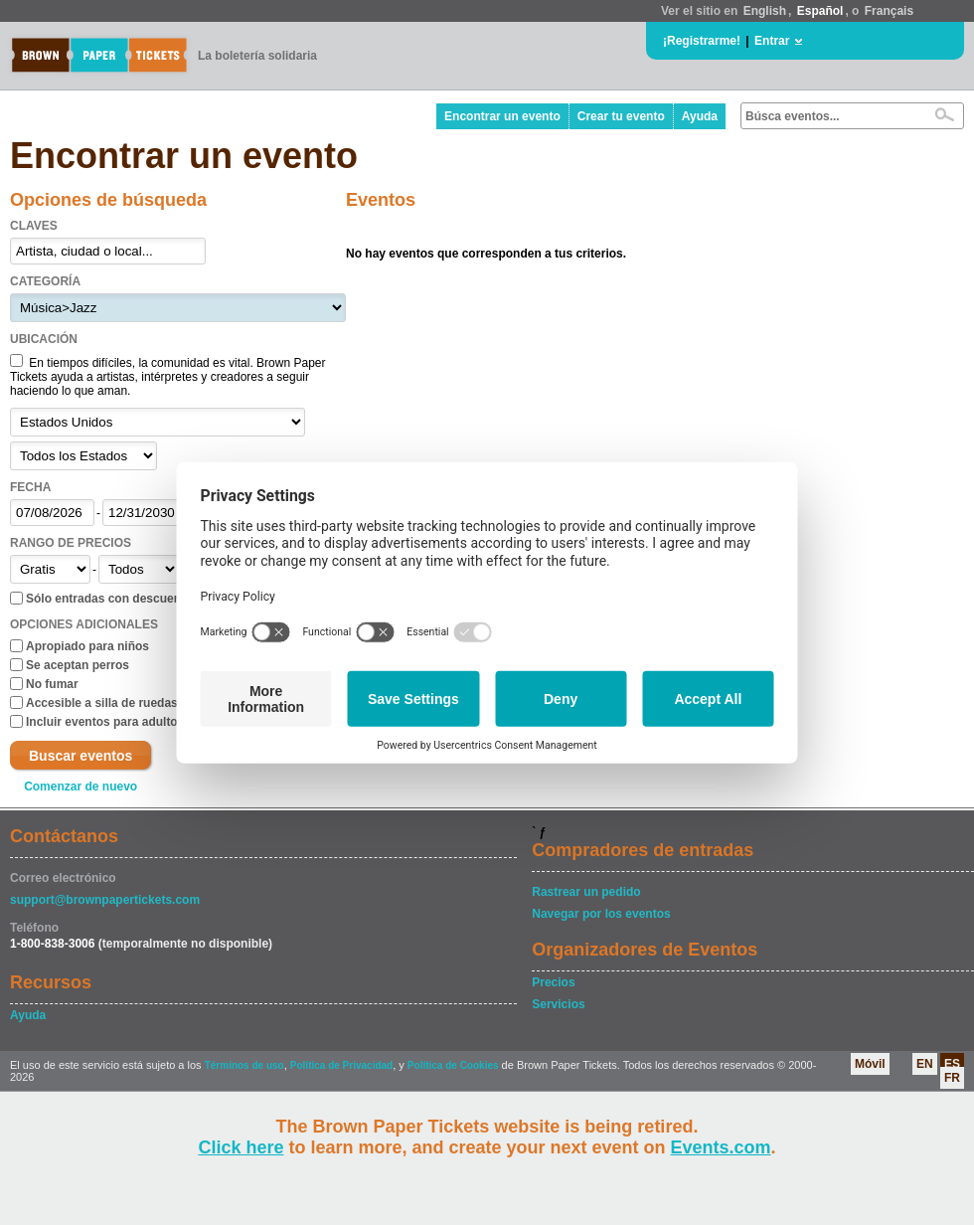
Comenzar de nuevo (80, 786)
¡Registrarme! (701, 41)
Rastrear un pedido (586, 892)
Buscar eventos (80, 756)
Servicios (558, 1004)
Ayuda (700, 116)
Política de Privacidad (341, 1065)
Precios (553, 982)
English (764, 11)
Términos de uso (244, 1065)
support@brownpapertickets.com (105, 900)
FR (952, 1078)
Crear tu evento (621, 116)
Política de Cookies (453, 1065)
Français (889, 11)
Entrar (771, 41)
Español (820, 11)
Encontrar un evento (502, 116)
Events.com (721, 1147)
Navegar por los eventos (601, 914)
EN (924, 1064)
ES (952, 1064)
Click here (240, 1147)
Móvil (870, 1064)
